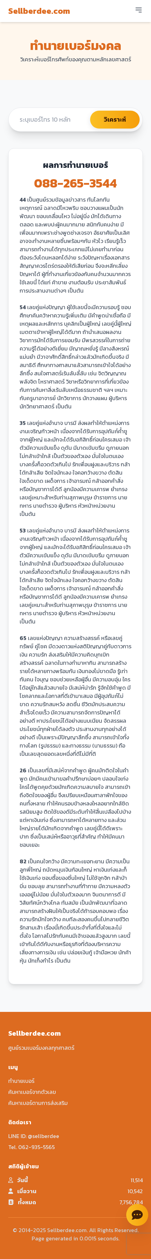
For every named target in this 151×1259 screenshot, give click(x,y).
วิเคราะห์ (115, 119)
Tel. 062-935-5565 (31, 1147)
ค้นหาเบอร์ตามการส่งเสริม (38, 1103)
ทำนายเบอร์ (21, 1081)
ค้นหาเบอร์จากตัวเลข (32, 1092)
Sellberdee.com (39, 11)
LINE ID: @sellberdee (33, 1136)
